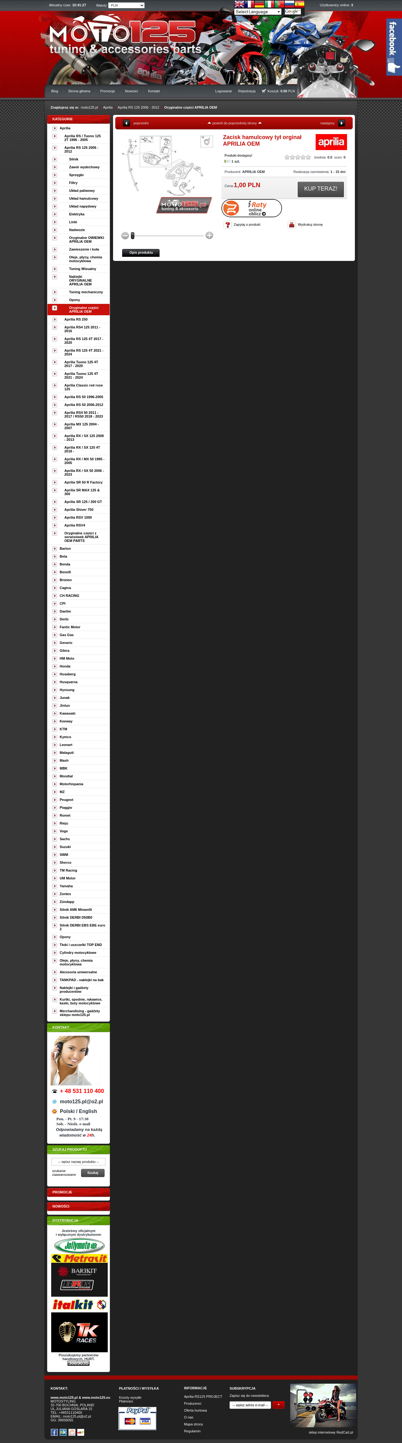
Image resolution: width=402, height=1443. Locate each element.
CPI (62, 603)
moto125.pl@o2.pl (77, 1416)
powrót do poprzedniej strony (234, 123)
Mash (64, 760)
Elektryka (76, 214)
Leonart (66, 745)
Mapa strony (193, 1424)
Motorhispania (71, 784)
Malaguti (67, 752)
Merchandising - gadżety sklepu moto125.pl (80, 1013)
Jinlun (65, 705)
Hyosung (67, 690)
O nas (188, 1417)
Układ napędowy (82, 206)
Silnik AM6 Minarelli (76, 909)
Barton (65, 548)
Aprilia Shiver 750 (78, 509)
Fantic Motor (70, 627)
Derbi (64, 619)
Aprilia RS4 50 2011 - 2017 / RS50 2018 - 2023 (83, 414)
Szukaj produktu (69, 1149)
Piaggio (66, 807)
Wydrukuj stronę (310, 224)
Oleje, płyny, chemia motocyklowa (85, 259)
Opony (74, 300)
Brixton (66, 580)
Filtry (73, 183)
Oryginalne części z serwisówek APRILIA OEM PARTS (81, 537)
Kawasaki (67, 713)
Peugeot (66, 800)
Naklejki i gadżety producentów (74, 989)
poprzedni (141, 123)
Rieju (64, 823)
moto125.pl (89, 107)
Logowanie (223, 91)
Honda (65, 666)
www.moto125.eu (96, 1397)
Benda (65, 564)
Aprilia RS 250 (76, 319)
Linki (73, 222)
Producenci (192, 1403)
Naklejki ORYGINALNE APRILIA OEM (80, 280)
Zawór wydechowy (84, 167)
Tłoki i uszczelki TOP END (81, 945)
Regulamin (192, 1431)
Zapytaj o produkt (247, 224)
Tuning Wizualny (82, 269)
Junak (65, 698)
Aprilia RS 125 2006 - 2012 (138, 107)
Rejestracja (247, 91)
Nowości (131, 91)
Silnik (73, 159)
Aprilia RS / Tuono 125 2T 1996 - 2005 (82, 138)
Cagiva (65, 588)
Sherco (65, 862)
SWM (64, 855)
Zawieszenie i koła (84, 249)
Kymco (65, 737)
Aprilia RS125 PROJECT (203, 1396)
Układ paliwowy (82, 190)
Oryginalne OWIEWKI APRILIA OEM (86, 239)
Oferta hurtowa (195, 1410)
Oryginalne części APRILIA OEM (190, 107)
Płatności (126, 1401)
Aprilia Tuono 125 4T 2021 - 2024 (81, 375)
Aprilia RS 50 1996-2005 (83, 397)
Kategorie (62, 119)
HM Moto (67, 658)
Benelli (65, 572)
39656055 (65, 1420)
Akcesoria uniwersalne (78, 972)
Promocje (107, 91)
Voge (64, 831)
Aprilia (108, 107)
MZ (62, 792)
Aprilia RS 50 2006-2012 (83, 405)
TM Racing (68, 870)
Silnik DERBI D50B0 (76, 917)
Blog (54, 91)
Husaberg (68, 674)
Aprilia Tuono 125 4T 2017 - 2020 (81, 364)
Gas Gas (67, 635)
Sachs (65, 839)
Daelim (65, 611)
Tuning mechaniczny (86, 292)
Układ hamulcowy (83, 198)
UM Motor (68, 878)
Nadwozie (77, 230)
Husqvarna (69, 682)
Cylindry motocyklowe (78, 952)
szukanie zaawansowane (64, 1172)
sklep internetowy (322, 1432)
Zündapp (67, 902)
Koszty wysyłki (130, 1397)
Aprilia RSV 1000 (78, 517)
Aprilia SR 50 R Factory (83, 482)
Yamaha (66, 886)
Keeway (66, 721)
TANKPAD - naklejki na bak (82, 980)
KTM (63, 729)
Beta (63, 556)
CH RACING (69, 595)
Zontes (65, 894)
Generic (66, 643)
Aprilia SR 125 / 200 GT (83, 502)
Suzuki (65, 847)
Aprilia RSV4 (74, 525)
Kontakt (154, 91)
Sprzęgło (76, 175)
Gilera (64, 650)
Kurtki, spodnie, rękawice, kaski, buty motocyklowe (81, 1001)
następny (327, 123)
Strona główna (79, 91)
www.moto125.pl (64, 1397)
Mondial (66, 776)
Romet (65, 815)
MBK (64, 768)
